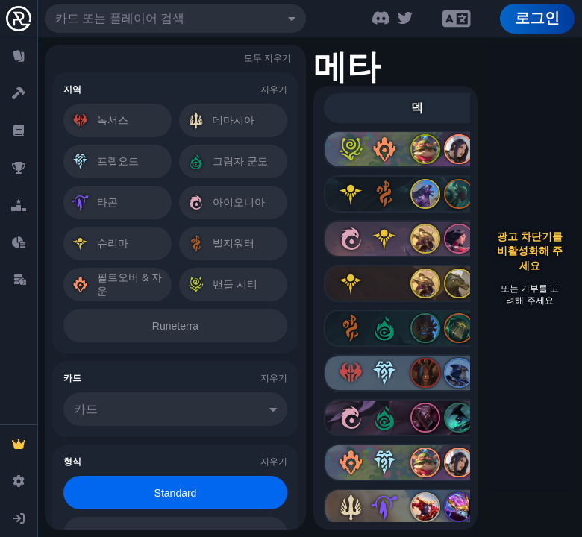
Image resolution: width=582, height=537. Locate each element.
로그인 (537, 18)
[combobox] (175, 18)
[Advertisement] (530, 268)
